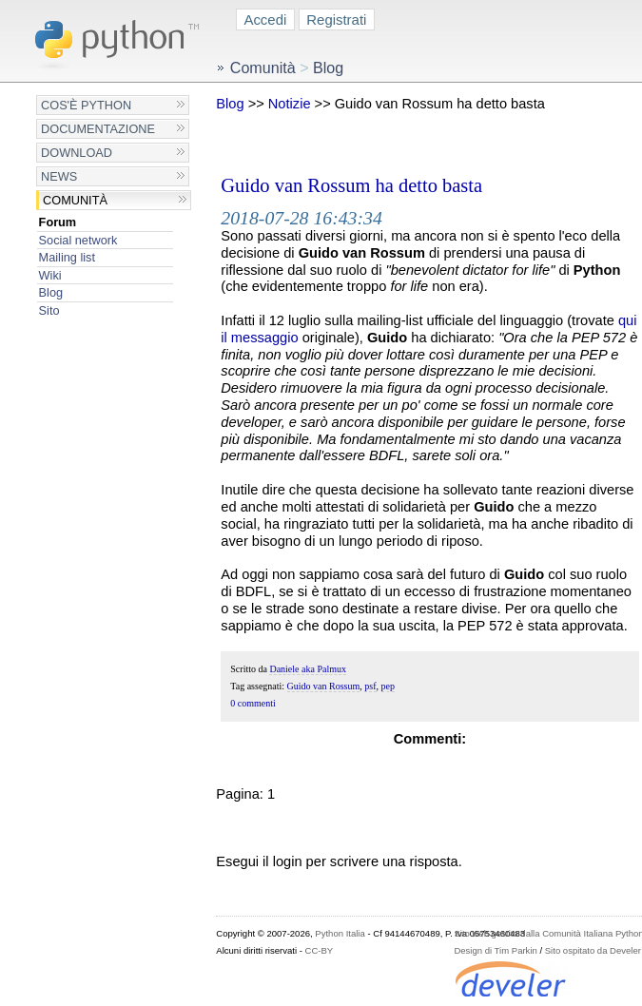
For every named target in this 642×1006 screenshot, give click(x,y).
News (59, 176)
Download (76, 152)
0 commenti (253, 703)
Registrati (336, 19)
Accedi (264, 19)
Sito (49, 310)
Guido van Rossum (323, 686)
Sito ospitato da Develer (593, 950)
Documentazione (98, 129)
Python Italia (339, 933)
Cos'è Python (86, 105)
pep (388, 686)
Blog (51, 292)
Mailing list (67, 257)
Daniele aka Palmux (307, 669)
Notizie (289, 103)
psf (370, 686)
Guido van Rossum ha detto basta (351, 185)
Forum (58, 222)
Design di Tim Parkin (495, 950)
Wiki (50, 275)
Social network (78, 240)
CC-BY (319, 950)
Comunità (75, 200)
